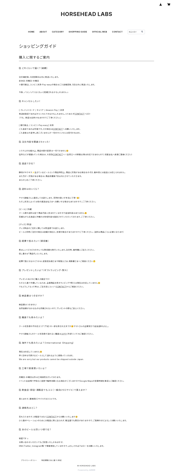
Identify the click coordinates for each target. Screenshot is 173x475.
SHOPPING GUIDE (78, 32)
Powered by (86, 470)
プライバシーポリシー (29, 460)
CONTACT (117, 32)
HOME (31, 32)
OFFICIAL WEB (99, 32)
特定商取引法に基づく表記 (51, 460)
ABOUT (43, 32)
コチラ (64, 334)
